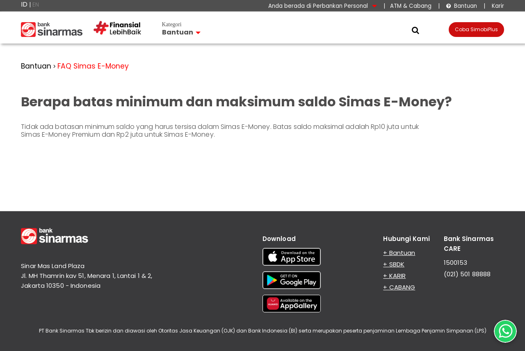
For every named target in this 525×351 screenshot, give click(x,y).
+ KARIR (394, 275)
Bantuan (461, 6)
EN (35, 5)
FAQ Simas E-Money (93, 66)
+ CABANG (399, 287)
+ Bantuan (399, 252)
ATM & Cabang (410, 6)
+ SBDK (393, 264)
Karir (497, 6)
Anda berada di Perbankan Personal (322, 6)
